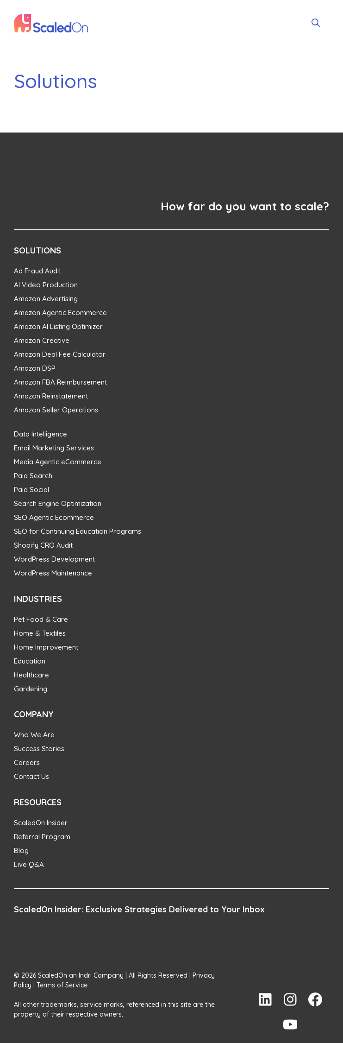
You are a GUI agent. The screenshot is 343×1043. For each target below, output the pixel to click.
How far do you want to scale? (245, 206)
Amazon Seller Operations (56, 409)
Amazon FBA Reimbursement (60, 382)
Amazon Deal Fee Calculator (60, 354)
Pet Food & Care (41, 619)
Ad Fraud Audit (37, 270)
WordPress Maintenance (53, 573)
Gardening (30, 688)
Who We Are (34, 734)
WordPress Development (54, 559)
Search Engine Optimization (57, 503)
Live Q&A (29, 864)
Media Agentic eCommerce (57, 461)
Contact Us (31, 776)
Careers (27, 762)
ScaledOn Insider (41, 822)
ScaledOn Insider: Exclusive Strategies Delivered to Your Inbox (139, 909)
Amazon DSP (35, 368)
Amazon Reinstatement (51, 396)
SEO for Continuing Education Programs (77, 531)
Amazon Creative (41, 340)
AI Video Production (46, 284)
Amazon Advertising (46, 298)
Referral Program (42, 836)
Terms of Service (62, 985)
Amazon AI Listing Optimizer (58, 326)
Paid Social (31, 489)
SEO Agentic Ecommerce (54, 517)
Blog (21, 850)
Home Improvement (46, 647)
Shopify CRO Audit (43, 545)
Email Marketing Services (54, 447)
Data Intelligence (40, 434)
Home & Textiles (40, 633)
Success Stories (39, 748)
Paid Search (33, 475)
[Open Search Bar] (315, 23)
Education (29, 661)
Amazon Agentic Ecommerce (60, 312)
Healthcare (31, 674)
